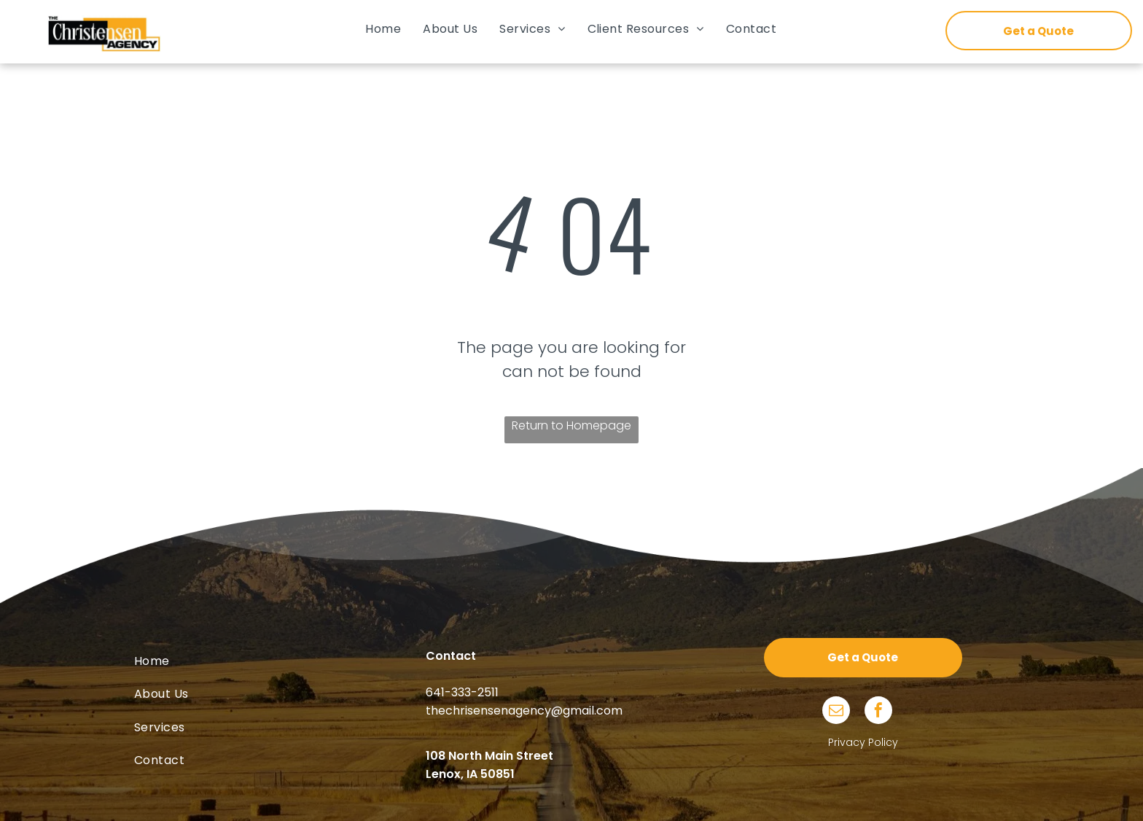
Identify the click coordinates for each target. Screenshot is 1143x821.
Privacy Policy (863, 742)
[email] (836, 712)
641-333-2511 (462, 692)
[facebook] (878, 712)
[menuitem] (383, 29)
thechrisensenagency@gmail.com (524, 710)
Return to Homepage (571, 425)
